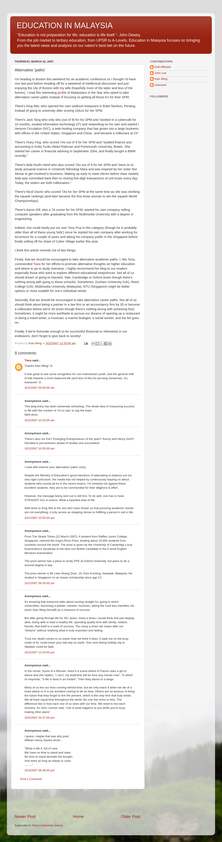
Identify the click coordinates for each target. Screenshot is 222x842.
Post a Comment (31, 779)
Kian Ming (160, 78)
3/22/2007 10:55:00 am (39, 517)
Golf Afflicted (162, 67)
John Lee (160, 73)
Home (78, 816)
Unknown (160, 85)
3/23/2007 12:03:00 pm (39, 652)
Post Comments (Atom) (48, 825)
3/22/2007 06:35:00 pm (39, 583)
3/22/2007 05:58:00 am (39, 387)
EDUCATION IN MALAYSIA (65, 25)
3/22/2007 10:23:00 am (39, 420)
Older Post (130, 816)
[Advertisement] (77, 801)
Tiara (37, 264)
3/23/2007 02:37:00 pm (39, 717)
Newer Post (25, 816)
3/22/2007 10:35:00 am (39, 448)
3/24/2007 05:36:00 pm (39, 770)
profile (62, 92)
